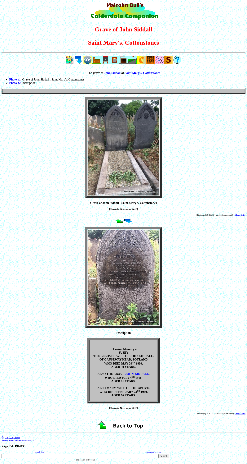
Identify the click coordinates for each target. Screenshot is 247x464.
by (90, 460)
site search (80, 460)
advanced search (153, 452)
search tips (39, 452)
